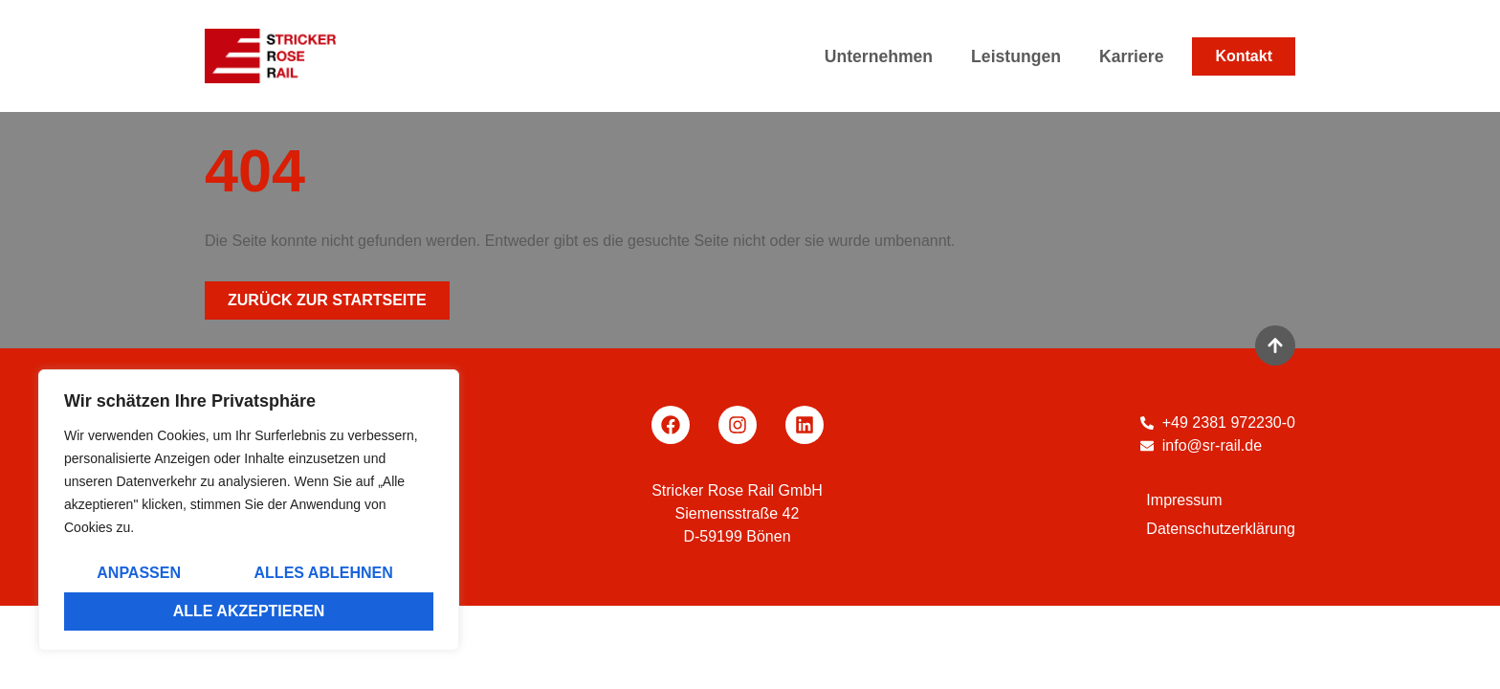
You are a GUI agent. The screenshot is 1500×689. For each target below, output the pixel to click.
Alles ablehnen (323, 573)
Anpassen (139, 573)
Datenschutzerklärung (1220, 529)
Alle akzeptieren (249, 611)
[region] (248, 510)
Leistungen (1020, 56)
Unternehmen (883, 56)
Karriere (1131, 56)
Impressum (1184, 500)
